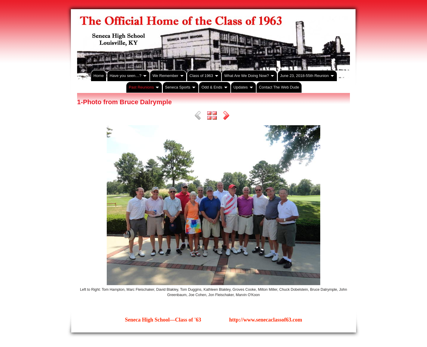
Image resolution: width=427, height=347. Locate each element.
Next (226, 116)
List (212, 116)
